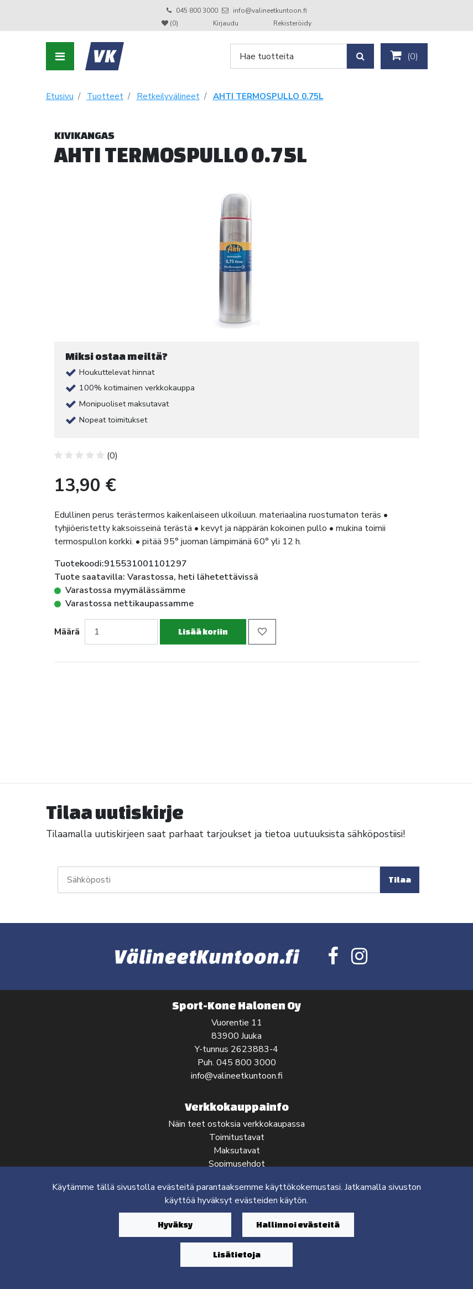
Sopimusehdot (237, 1164)
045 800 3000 (197, 10)
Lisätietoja (237, 1254)
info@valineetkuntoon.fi (270, 10)
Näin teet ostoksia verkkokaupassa (236, 1124)
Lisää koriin (203, 631)
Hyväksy (175, 1224)
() (404, 56)
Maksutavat (237, 1150)
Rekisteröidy (292, 23)
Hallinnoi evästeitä (298, 1224)
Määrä (67, 632)
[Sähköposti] (219, 880)
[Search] (288, 56)
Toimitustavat (236, 1137)
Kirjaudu (226, 23)
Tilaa (399, 879)
